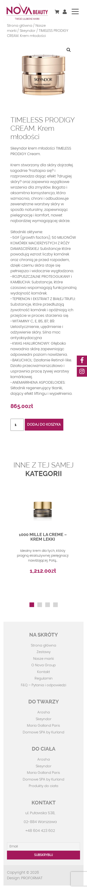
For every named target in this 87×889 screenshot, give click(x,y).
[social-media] (82, 361)
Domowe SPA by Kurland (43, 732)
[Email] (43, 846)
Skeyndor (27, 31)
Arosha (43, 712)
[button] (68, 50)
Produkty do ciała (43, 786)
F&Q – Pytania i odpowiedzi (43, 685)
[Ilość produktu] (17, 425)
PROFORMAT (31, 878)
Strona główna (19, 25)
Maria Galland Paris (43, 725)
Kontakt (43, 672)
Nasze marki (43, 658)
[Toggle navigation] (75, 11)
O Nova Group (43, 665)
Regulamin (44, 678)
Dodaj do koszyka (44, 424)
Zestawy (44, 652)
